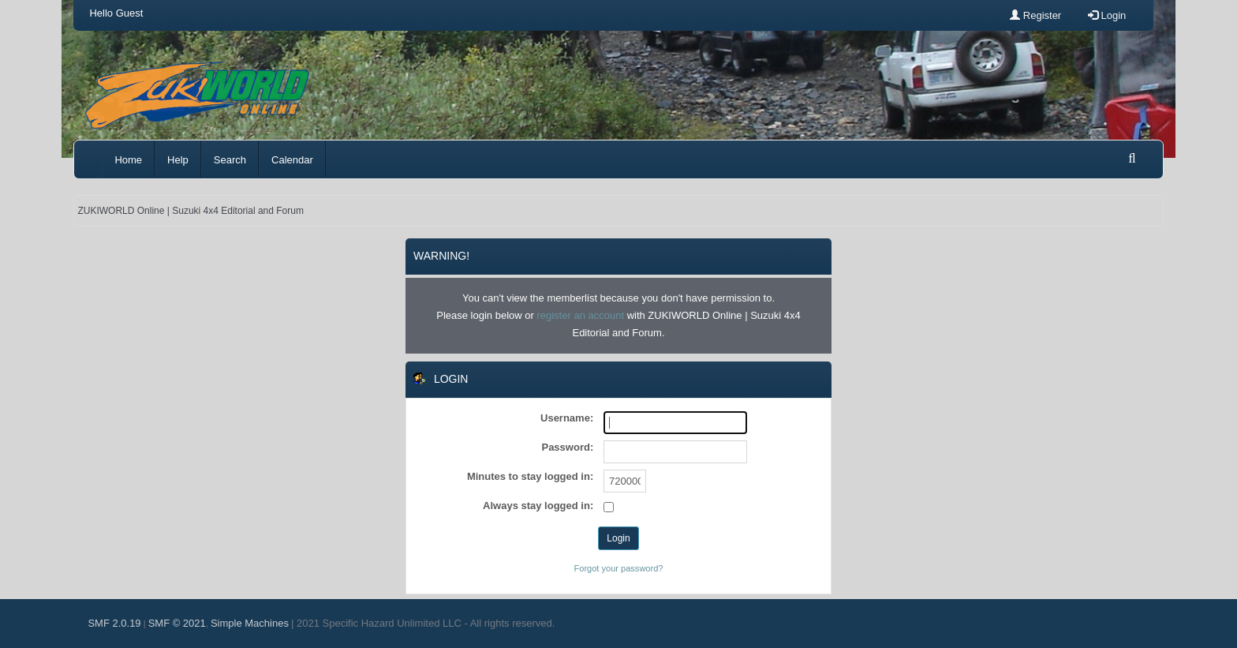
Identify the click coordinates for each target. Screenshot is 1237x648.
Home (128, 160)
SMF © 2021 (177, 623)
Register (1035, 15)
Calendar (292, 160)
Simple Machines (250, 623)
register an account (580, 315)
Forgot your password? (618, 568)
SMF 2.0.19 (114, 623)
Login (1107, 15)
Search (230, 160)
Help (178, 160)
